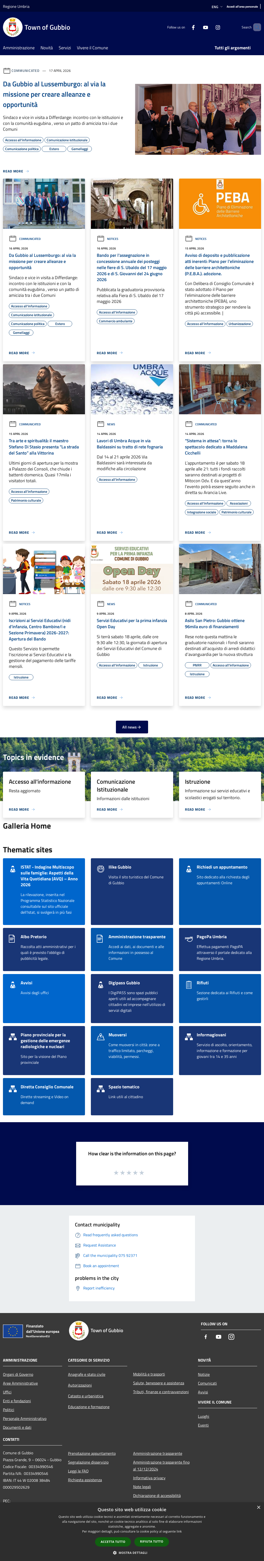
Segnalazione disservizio (88, 1462)
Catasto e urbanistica (85, 1396)
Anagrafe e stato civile (86, 1374)
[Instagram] (209, 27)
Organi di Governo (18, 1374)
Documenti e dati (17, 1427)
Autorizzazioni (80, 1385)
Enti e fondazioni (17, 1401)
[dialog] (132, 1531)
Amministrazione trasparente (157, 1453)
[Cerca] (255, 27)
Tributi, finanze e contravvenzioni (161, 1392)
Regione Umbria (16, 6)
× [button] (258, 1507)
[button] (132, 1552)
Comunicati (207, 1383)
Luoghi (203, 1416)
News (106, 424)
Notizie (204, 1374)
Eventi (203, 1425)
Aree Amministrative (20, 1383)
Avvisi (203, 1392)
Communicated (26, 70)
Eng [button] (218, 6)
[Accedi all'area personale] (242, 6)
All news (131, 727)
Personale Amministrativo (24, 1418)
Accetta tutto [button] (113, 1542)
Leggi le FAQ (78, 1471)
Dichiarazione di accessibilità (157, 1495)
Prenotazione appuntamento (92, 1453)
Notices (107, 238)
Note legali (142, 1487)
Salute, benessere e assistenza (158, 1383)
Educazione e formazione (89, 1407)
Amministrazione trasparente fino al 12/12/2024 (161, 1465)
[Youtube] (197, 27)
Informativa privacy (149, 1478)
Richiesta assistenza (85, 1480)
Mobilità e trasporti (149, 1374)
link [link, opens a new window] (179, 1531)
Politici (8, 1410)
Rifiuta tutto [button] (151, 1541)
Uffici (7, 1392)
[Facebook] (185, 27)
